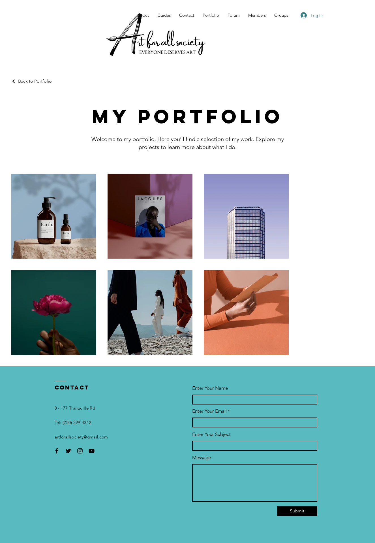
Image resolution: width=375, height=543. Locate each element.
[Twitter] (68, 450)
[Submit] (297, 511)
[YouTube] (91, 450)
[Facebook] (56, 450)
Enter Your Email (209, 411)
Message (201, 457)
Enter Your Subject (211, 434)
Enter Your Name (210, 388)
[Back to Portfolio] (31, 81)
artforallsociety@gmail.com (81, 437)
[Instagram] (79, 450)
